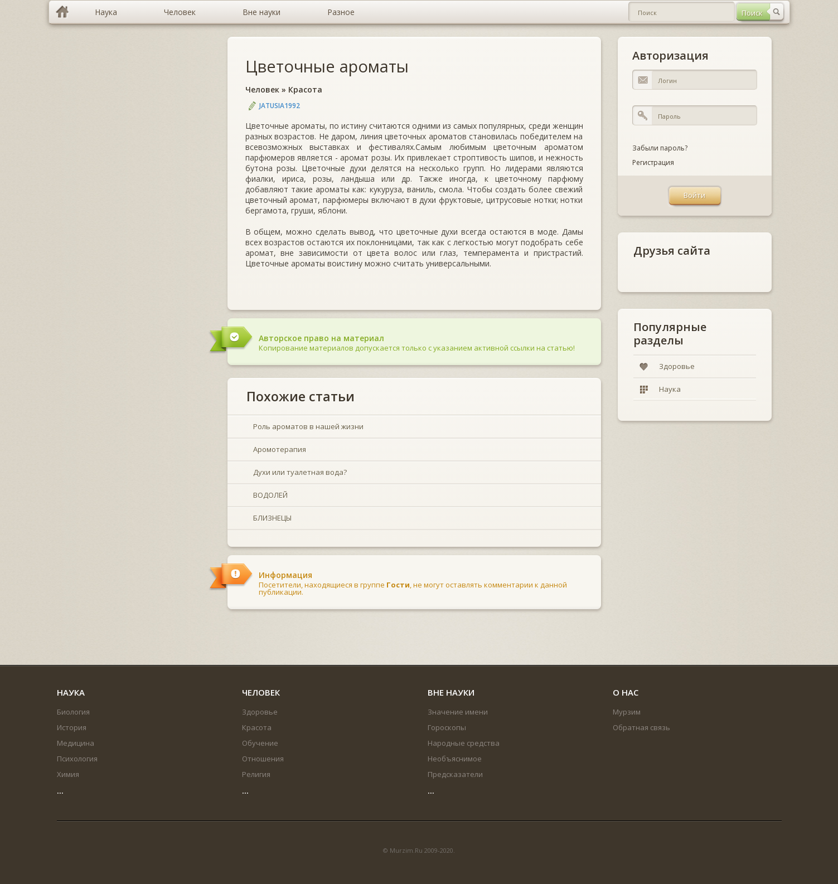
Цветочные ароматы (327, 66)
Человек (262, 89)
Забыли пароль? (659, 148)
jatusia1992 (279, 105)
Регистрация (653, 162)
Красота (305, 89)
